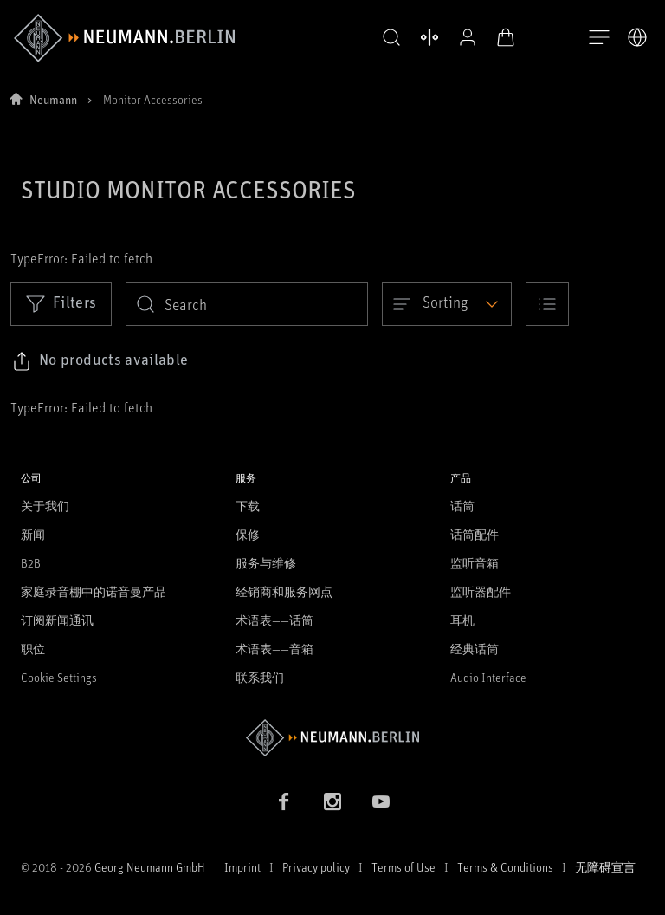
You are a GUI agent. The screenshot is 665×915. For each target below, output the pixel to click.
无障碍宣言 (605, 867)
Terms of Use (403, 867)
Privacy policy (316, 867)
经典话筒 (474, 648)
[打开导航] (599, 38)
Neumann (53, 99)
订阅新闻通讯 (57, 620)
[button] (391, 38)
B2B (31, 562)
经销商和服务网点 (284, 591)
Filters (61, 303)
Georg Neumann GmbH (149, 867)
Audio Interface (488, 677)
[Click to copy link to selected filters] (100, 361)
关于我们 (45, 505)
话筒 (462, 505)
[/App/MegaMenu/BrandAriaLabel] (124, 38)
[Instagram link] (332, 801)
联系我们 (260, 677)
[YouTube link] (381, 801)
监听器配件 (480, 591)
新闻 (33, 534)
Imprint (242, 867)
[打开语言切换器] (637, 37)
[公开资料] (467, 37)
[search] (247, 304)
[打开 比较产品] (429, 37)
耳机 (462, 620)
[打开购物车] (506, 37)
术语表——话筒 (274, 620)
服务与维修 (266, 562)
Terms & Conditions (505, 867)
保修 (248, 534)
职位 (33, 648)
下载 (248, 505)
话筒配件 (474, 534)
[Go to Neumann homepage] (332, 737)
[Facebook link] (284, 801)
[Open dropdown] (447, 304)
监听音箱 (474, 562)
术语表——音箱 (274, 648)
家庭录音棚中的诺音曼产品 (93, 591)
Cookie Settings (59, 677)
